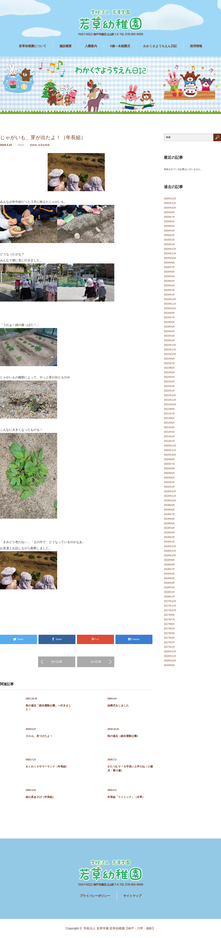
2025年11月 (170, 203)
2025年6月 (169, 221)
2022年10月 (170, 354)
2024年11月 (170, 253)
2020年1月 (169, 486)
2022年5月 (169, 372)
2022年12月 (170, 345)
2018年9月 (169, 560)
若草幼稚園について (32, 46)
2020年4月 (169, 477)
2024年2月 (169, 290)
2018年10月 (170, 555)
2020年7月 (169, 464)
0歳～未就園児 (120, 46)
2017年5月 (169, 628)
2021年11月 (170, 400)
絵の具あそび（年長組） (40, 796)
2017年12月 (170, 601)
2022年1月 (169, 390)
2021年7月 (169, 413)
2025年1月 (169, 244)
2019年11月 (170, 496)
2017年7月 (169, 619)
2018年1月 (169, 596)
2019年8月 (169, 509)
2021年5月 (169, 422)
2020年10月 (170, 454)
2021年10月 (170, 404)
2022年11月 (170, 349)
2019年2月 (169, 537)
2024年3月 (169, 285)
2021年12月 (170, 395)
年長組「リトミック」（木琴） (126, 796)
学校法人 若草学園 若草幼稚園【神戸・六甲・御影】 (119, 928)
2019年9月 (169, 505)
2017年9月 (169, 615)
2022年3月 (169, 381)
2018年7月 (169, 569)
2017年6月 (169, 624)
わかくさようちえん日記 (160, 46)
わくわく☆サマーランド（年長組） (47, 766)
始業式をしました (118, 705)
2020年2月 (169, 482)
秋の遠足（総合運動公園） (123, 735)
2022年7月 (169, 363)
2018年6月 (169, 573)
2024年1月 (169, 294)
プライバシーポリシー (95, 895)
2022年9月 (169, 358)
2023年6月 (169, 322)
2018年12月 (170, 546)
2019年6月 (169, 519)
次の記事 (95, 661)
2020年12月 (170, 445)
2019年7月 (169, 514)
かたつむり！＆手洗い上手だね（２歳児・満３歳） (130, 768)
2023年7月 (169, 317)
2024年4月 (169, 281)
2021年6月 (169, 418)
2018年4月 (169, 583)
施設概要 (65, 46)
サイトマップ (132, 895)
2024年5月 (169, 276)
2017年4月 (169, 633)
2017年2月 (169, 642)
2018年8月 (169, 564)
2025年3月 (169, 235)
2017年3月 (169, 637)
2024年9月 (169, 262)
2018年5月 (169, 578)
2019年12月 (170, 491)
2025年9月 (169, 212)
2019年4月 (169, 528)
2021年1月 (169, 441)
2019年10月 (170, 500)
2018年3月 (169, 587)
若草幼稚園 (44, 145)
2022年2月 (169, 386)
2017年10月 (170, 610)
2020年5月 (169, 473)
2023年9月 (169, 313)
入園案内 (91, 46)
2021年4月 (169, 427)
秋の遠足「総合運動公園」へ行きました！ (48, 707)
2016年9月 (169, 665)
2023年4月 (169, 331)
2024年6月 (169, 271)
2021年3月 (169, 432)
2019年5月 (169, 523)
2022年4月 (169, 377)
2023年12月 (170, 299)
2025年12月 (170, 198)
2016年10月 (170, 660)
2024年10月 (170, 258)
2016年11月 (170, 656)
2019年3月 (169, 532)
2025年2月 (169, 239)
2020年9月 (169, 459)
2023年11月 (170, 304)
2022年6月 (169, 368)
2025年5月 (169, 226)
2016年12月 (170, 651)
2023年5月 (169, 326)
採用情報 (196, 46)
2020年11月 (170, 450)
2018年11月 (170, 551)
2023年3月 (169, 336)
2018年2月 (169, 592)
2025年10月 (170, 207)
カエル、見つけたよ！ (39, 735)
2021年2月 (169, 436)
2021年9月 (169, 409)
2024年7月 (169, 267)
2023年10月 (170, 308)
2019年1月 (169, 541)
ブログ (21, 145)
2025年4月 (169, 230)
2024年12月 (170, 249)
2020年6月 (169, 468)
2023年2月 (169, 340)
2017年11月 (170, 605)
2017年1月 (169, 647)
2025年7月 (169, 217)
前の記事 (56, 661)
